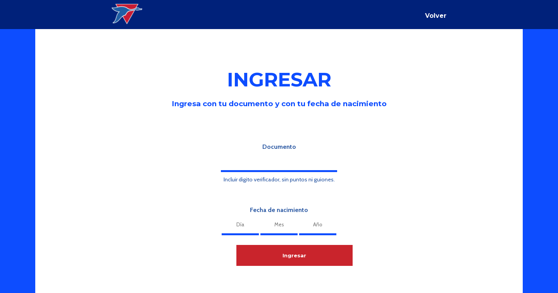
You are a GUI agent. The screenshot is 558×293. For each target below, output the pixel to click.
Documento (279, 146)
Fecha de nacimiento (279, 210)
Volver (435, 15)
